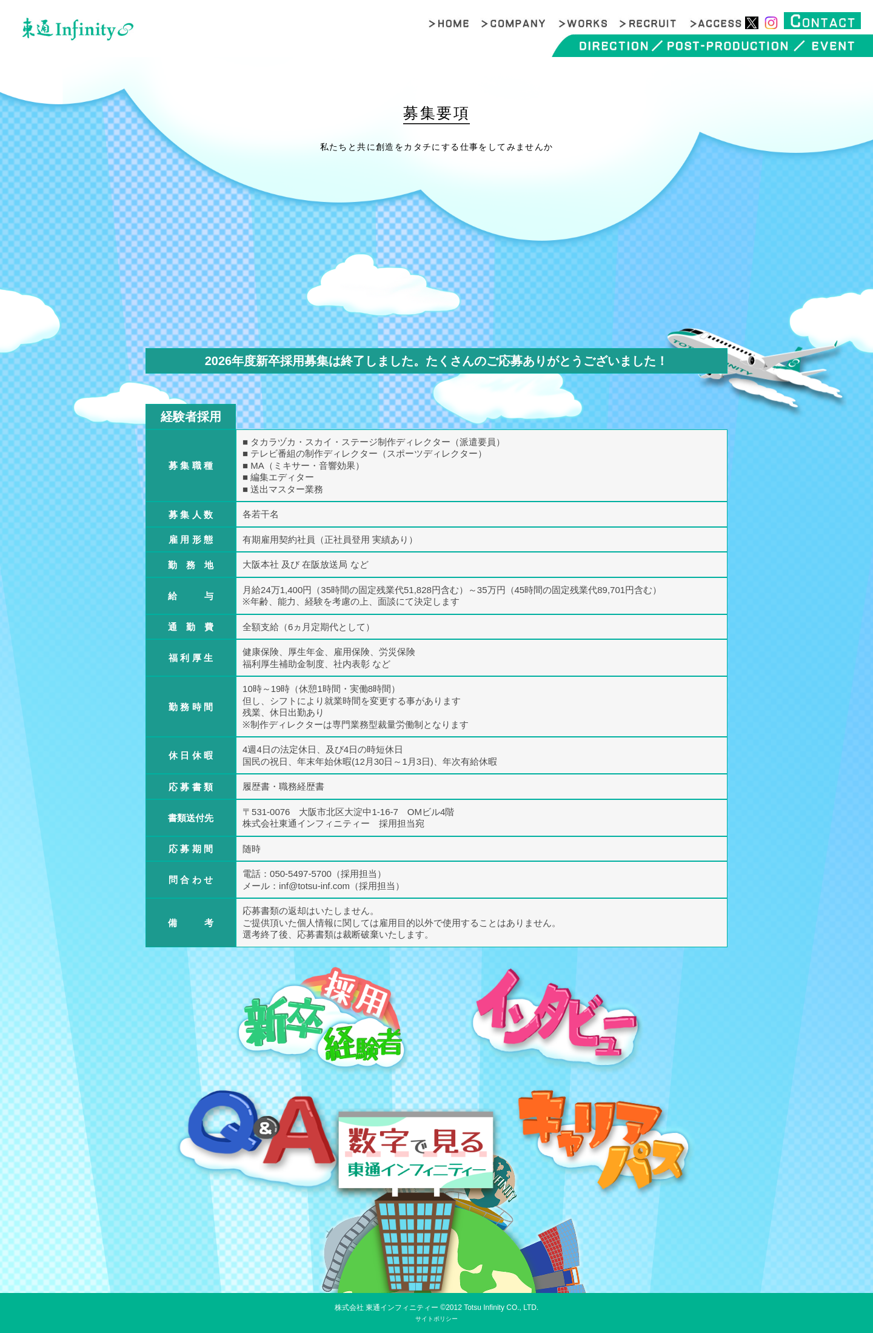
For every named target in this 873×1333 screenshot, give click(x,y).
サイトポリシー (436, 1318)
